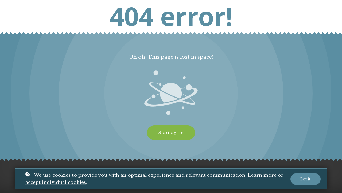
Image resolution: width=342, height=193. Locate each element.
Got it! (306, 179)
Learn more (262, 176)
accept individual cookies (55, 183)
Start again (171, 132)
